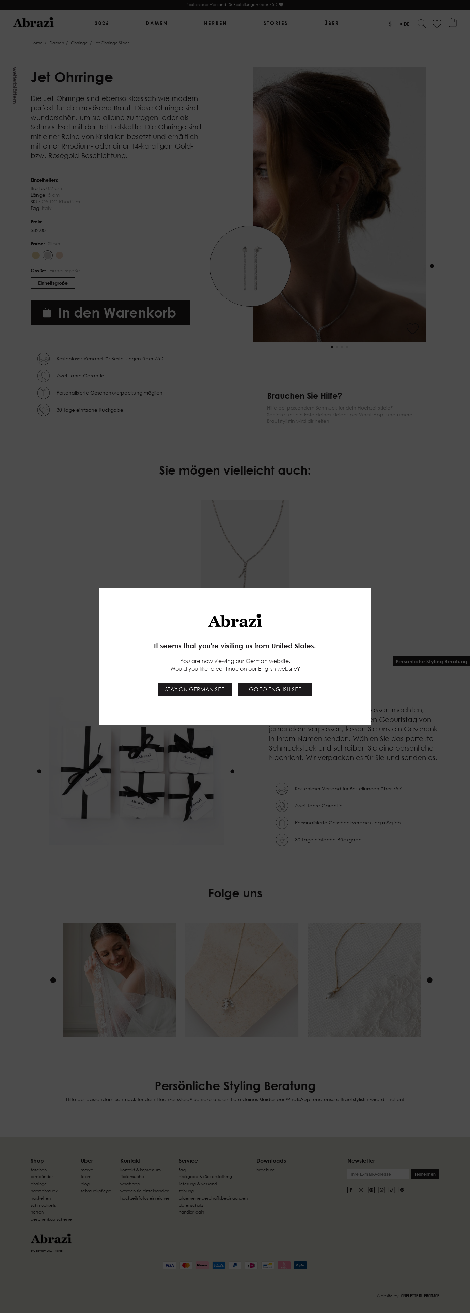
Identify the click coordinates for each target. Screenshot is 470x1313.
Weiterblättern (14, 85)
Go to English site (275, 689)
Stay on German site (194, 689)
